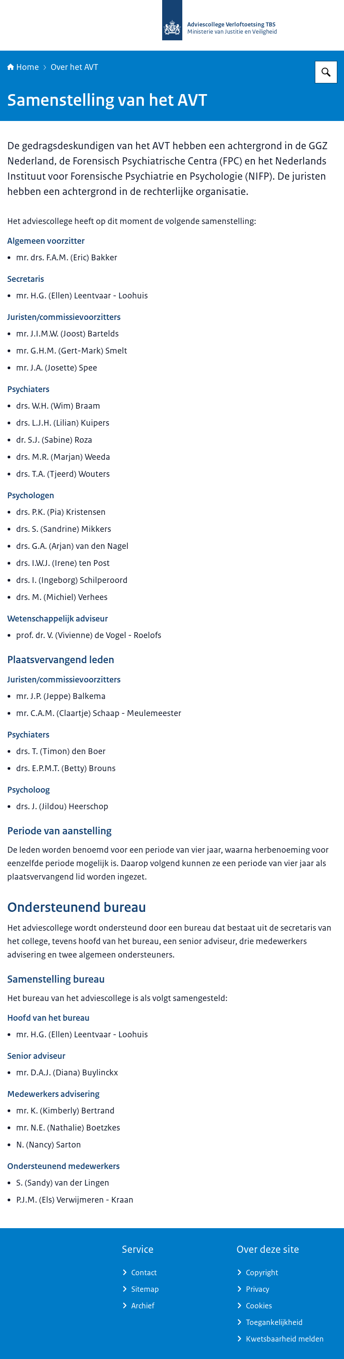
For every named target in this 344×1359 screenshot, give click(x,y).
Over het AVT (75, 67)
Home (23, 67)
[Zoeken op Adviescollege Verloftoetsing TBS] (326, 72)
